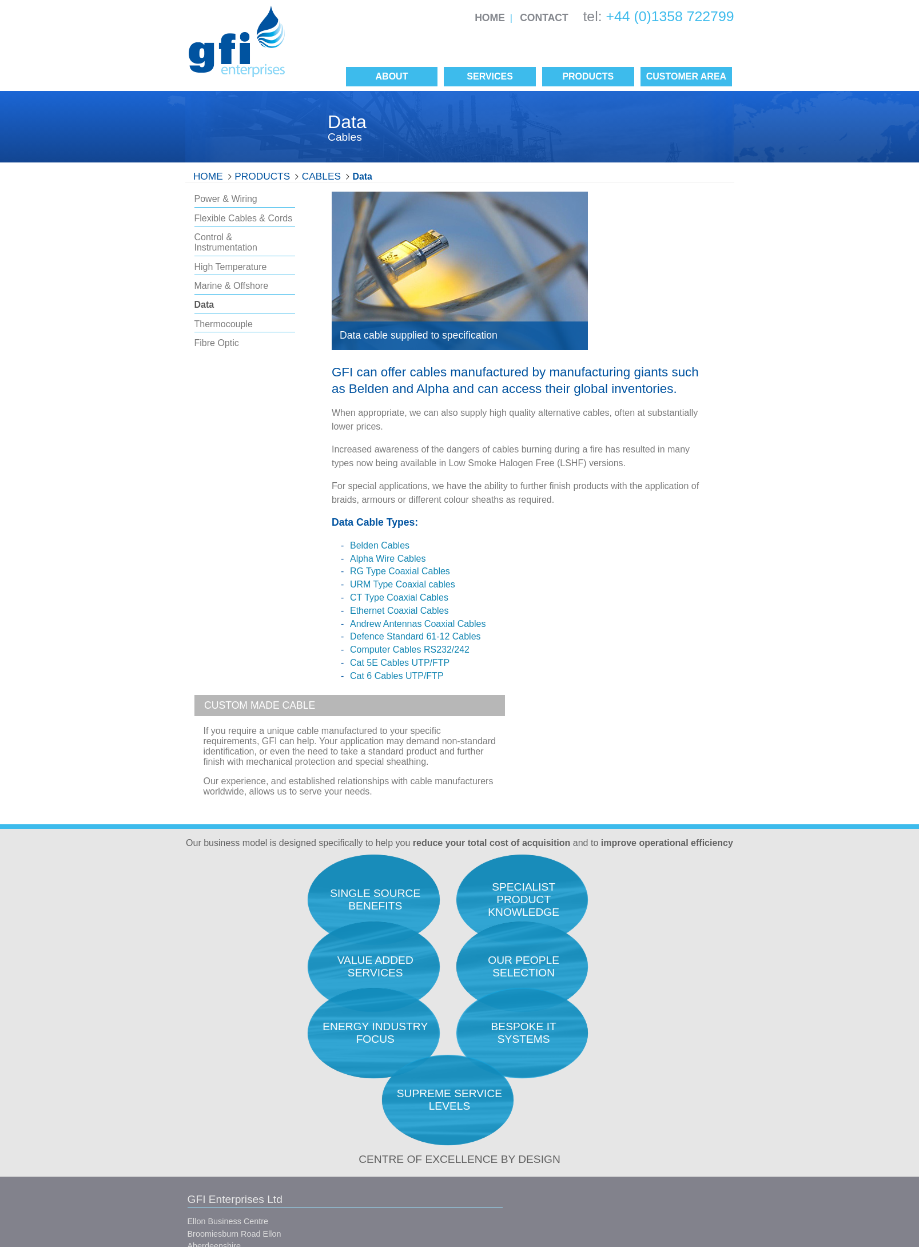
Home (490, 17)
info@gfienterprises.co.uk (234, 1130)
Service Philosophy (506, 1062)
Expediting (628, 1062)
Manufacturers (497, 1133)
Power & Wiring (225, 199)
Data (362, 176)
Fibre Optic (216, 343)
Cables (321, 176)
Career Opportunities (509, 1077)
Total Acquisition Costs (512, 1017)
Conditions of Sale (358, 1138)
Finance (623, 1121)
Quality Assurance (504, 1032)
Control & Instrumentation (225, 242)
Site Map (363, 1180)
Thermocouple (223, 324)
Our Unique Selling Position (521, 1092)
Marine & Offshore (231, 286)
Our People (492, 1047)
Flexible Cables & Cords (243, 218)
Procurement (632, 1047)
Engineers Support (643, 1032)
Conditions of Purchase (367, 1159)
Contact (544, 17)
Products (262, 176)
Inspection (628, 1077)
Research (627, 1017)
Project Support (637, 1106)
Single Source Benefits (513, 1148)
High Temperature (230, 267)
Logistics (625, 1092)
